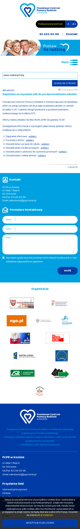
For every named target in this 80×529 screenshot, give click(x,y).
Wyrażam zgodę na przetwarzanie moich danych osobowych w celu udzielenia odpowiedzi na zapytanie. (41, 260)
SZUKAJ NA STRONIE (65, 83)
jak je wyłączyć (45, 515)
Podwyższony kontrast (50, 24)
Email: (8, 229)
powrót (74, 167)
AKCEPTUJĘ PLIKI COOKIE (40, 523)
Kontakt (72, 34)
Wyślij (67, 271)
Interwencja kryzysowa (14, 490)
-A (68, 24)
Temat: (9, 219)
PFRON (6, 493)
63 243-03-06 (49, 34)
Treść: (8, 237)
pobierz (33, 136)
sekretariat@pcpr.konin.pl (22, 201)
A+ (74, 24)
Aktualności (8, 90)
